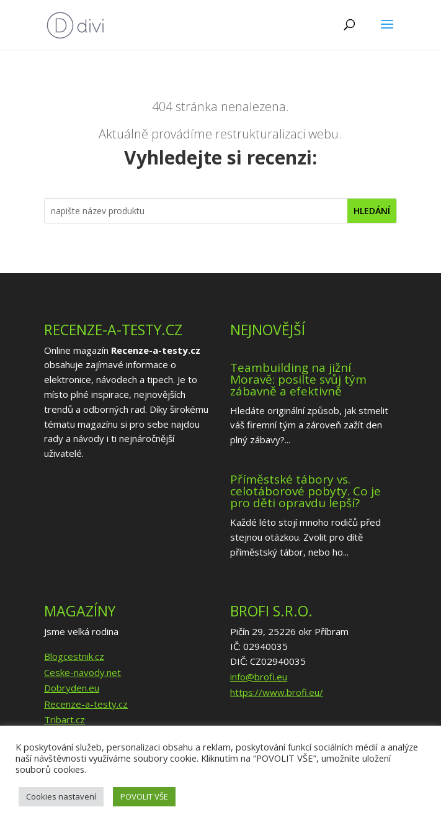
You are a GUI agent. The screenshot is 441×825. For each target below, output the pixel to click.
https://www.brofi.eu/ (276, 692)
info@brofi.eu (258, 676)
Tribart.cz (64, 719)
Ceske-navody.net (82, 672)
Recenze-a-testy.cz (86, 704)
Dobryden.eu (71, 688)
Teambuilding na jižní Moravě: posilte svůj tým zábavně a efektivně (298, 379)
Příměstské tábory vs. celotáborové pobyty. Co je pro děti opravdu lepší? (305, 491)
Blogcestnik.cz (74, 656)
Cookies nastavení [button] (61, 796)
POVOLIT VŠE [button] (144, 796)
